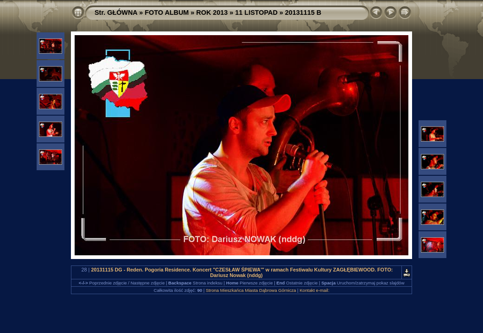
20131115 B (303, 12)
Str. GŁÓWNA (116, 12)
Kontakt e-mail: (314, 290)
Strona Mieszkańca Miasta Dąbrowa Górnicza (251, 290)
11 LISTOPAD (256, 12)
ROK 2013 (212, 12)
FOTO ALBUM (167, 12)
